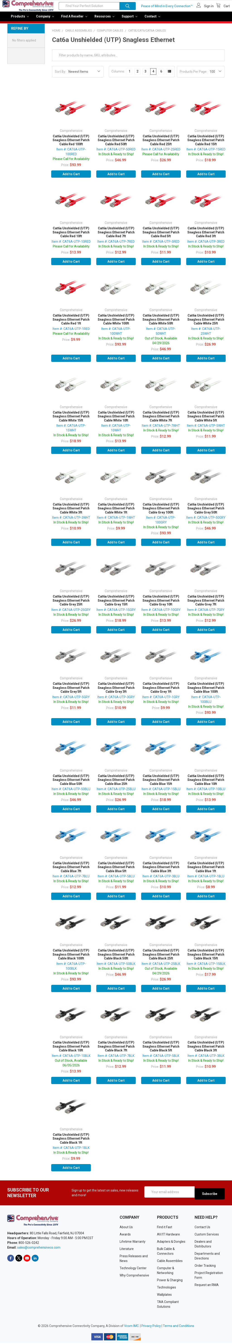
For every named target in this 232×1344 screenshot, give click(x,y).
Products (20, 19)
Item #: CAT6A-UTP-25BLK (161, 967)
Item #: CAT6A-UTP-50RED (116, 152)
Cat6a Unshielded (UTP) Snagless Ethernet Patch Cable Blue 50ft (71, 783)
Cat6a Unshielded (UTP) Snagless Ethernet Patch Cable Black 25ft (161, 957)
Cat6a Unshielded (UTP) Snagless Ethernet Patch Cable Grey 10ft (161, 603)
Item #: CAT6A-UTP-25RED (160, 152)
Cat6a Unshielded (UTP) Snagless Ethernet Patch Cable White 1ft (116, 511)
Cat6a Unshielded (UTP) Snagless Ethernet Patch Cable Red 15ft (205, 143)
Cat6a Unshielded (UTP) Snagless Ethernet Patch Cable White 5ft (205, 419)
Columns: (118, 74)
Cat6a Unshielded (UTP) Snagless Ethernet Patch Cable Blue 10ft (205, 783)
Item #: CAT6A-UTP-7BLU (71, 879)
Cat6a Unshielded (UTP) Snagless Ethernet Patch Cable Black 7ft (116, 1049)
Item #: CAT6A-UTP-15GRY (116, 613)
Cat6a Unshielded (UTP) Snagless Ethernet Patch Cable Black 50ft (116, 957)
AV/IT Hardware (168, 1235)
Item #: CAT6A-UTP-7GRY (206, 613)
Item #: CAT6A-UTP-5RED (160, 245)
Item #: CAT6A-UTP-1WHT (116, 521)
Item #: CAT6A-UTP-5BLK (161, 1059)
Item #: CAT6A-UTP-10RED (71, 245)
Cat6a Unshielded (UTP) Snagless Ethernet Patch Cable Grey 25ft (71, 603)
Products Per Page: (193, 75)
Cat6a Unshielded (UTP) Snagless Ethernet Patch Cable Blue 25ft (116, 783)
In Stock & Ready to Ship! (116, 157)
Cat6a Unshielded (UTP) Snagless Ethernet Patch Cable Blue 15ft (161, 783)
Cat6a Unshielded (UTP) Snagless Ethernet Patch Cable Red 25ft (161, 143)
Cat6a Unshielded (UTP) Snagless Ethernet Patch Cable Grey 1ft (161, 691)
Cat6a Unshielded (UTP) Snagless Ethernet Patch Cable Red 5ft (161, 235)
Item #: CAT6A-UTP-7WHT (161, 429)
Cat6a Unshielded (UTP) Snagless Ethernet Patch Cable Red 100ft (71, 143)
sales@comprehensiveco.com (38, 1249)
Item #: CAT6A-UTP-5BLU (116, 879)
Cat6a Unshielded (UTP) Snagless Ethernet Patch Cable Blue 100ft (205, 691)
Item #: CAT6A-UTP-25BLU (116, 792)
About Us (126, 1228)
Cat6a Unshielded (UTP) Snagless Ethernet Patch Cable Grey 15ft (116, 603)
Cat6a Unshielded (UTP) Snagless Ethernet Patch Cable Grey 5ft (71, 691)
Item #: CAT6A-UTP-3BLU (161, 879)
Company (45, 19)
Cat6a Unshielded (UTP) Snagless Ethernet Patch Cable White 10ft (116, 419)
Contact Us (202, 1228)
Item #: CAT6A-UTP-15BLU (161, 792)
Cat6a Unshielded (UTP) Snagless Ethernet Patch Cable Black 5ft (161, 1049)
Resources (104, 19)
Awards (125, 1235)
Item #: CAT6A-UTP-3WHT (71, 521)
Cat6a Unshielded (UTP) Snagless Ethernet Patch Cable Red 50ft (116, 143)
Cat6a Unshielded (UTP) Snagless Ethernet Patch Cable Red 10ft (71, 235)
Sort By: (60, 75)
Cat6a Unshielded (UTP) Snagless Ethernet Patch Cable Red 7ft (116, 235)
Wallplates (164, 1296)
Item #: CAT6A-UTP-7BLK (116, 1059)
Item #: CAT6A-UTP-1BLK (71, 1151)
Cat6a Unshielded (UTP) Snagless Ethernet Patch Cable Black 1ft (71, 1142)
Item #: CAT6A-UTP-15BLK (206, 967)
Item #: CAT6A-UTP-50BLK (116, 967)
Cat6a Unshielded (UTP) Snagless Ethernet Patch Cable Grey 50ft (205, 511)
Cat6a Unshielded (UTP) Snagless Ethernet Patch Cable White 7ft (161, 419)
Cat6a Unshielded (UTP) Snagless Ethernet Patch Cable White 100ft (116, 322)
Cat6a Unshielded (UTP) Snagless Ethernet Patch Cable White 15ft (71, 419)
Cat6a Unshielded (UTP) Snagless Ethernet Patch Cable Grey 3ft (116, 691)
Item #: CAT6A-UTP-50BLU (71, 792)
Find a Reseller (74, 19)
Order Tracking (205, 1267)
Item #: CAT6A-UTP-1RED (71, 332)
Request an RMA (207, 1286)
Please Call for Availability (71, 162)
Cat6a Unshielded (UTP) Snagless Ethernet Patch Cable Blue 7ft (71, 870)
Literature (127, 1250)
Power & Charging (170, 1281)
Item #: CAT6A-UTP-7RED (116, 245)
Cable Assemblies (170, 1262)
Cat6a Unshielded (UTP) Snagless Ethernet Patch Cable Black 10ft (71, 1049)
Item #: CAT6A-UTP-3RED (206, 245)
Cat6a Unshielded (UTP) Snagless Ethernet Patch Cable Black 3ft (205, 1049)
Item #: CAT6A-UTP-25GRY (71, 613)
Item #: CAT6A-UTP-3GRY (116, 700)
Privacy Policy (151, 1327)
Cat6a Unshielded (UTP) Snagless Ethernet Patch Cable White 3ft (71, 511)
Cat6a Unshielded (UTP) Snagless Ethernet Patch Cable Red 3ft (205, 235)
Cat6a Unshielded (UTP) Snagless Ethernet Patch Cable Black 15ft (205, 957)
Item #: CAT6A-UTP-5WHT (206, 429)
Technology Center (133, 1269)
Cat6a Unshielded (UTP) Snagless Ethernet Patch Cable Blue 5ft (116, 870)
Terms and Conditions (178, 1327)
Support (129, 19)
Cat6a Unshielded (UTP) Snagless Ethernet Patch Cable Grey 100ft (161, 511)
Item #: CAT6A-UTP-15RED (205, 152)
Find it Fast (164, 1228)
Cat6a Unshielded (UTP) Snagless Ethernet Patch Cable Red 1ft (71, 322)
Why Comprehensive (134, 1277)
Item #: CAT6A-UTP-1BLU (205, 879)
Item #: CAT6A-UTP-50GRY (205, 521)
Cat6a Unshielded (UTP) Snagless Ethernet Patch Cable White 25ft (205, 322)
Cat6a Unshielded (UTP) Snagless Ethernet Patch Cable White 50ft (161, 322)
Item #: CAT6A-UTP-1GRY (161, 700)
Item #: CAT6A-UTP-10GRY (161, 613)
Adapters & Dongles (171, 1243)
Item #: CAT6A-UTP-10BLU (205, 792)
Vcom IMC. (131, 1327)
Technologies (166, 1289)
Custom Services (207, 1235)
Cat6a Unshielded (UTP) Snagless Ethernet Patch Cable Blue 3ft (161, 870)
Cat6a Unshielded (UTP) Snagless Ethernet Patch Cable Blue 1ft (205, 870)
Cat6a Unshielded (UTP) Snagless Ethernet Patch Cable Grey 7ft (205, 603)
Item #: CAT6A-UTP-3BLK (206, 1059)
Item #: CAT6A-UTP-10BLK (71, 1059)
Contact (152, 19)
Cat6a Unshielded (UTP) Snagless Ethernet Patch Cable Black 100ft (71, 957)
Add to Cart (71, 177)
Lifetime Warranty (132, 1243)
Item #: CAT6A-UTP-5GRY (71, 700)
